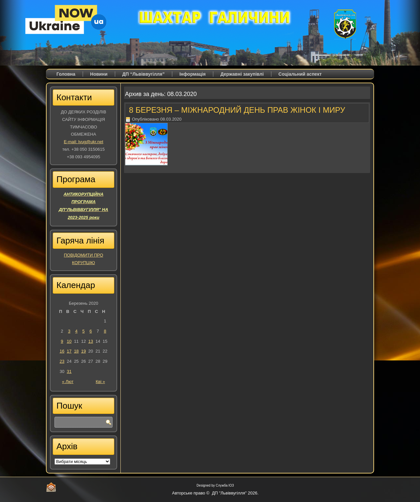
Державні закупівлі (242, 74)
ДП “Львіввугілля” (143, 74)
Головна (65, 74)
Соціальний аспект (300, 74)
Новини (99, 74)
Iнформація (192, 74)
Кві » (100, 381)
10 (69, 341)
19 (83, 351)
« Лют (68, 381)
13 (90, 341)
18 (76, 351)
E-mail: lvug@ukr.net (83, 141)
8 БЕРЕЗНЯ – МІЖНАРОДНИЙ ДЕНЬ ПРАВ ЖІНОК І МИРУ (237, 110)
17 (69, 351)
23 (62, 361)
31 (69, 371)
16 (62, 351)
